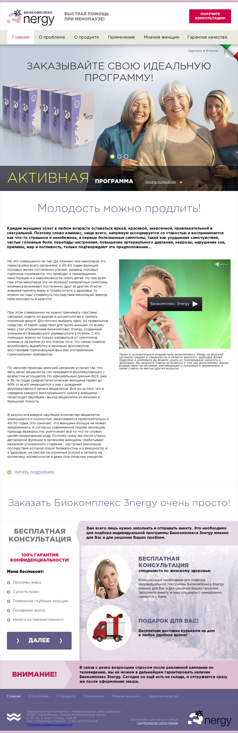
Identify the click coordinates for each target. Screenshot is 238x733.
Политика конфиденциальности (50, 724)
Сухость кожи (26, 592)
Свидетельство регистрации (157, 723)
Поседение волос (29, 610)
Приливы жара (27, 582)
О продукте (86, 37)
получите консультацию (210, 16)
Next (218, 105)
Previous (19, 105)
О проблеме (52, 37)
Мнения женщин (161, 37)
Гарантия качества (207, 37)
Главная (21, 37)
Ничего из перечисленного (38, 620)
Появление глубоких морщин (40, 601)
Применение (121, 37)
